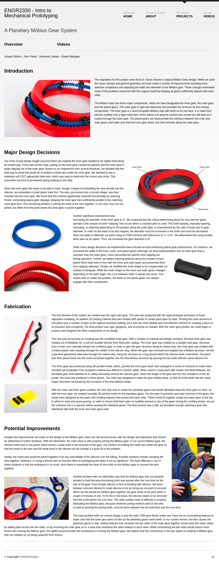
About (156, 14)
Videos (209, 14)
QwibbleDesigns (29, 556)
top (213, 556)
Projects (184, 14)
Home (129, 14)
